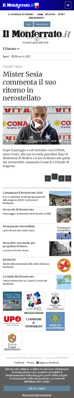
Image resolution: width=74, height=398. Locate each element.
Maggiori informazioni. (37, 395)
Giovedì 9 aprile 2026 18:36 (35, 42)
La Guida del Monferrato (18, 276)
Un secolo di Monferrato (18, 209)
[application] (37, 125)
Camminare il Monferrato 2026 (23, 192)
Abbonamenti (36, 17)
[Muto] (60, 141)
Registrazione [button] (42, 24)
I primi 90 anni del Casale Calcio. (19, 230)
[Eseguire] (7, 141)
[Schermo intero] (66, 141)
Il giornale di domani (20, 14)
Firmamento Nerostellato (19, 226)
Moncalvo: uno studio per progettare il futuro (19, 244)
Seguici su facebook (48, 362)
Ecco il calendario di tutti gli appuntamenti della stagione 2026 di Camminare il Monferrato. (24, 200)
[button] (37, 125)
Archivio (45, 14)
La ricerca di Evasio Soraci (16, 250)
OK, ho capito (37, 388)
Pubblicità (19, 362)
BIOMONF (9, 259)
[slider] (34, 141)
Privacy (30, 362)
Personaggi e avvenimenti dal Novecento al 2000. (27, 213)
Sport (61, 14)
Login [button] (28, 24)
